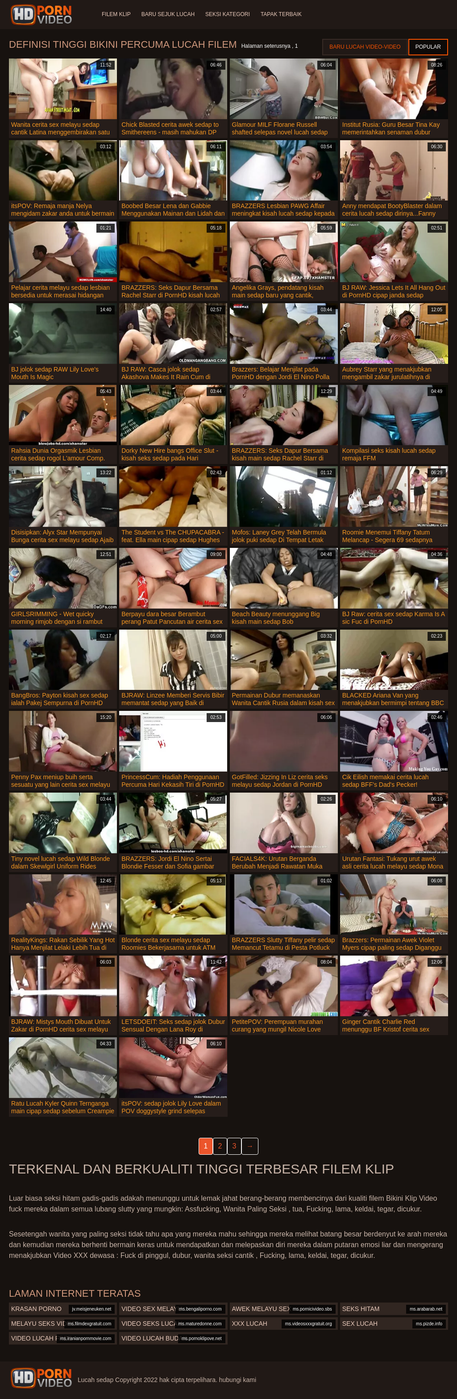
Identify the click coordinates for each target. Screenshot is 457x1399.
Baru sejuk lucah (168, 14)
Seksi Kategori (227, 14)
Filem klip (116, 14)
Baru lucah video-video (364, 47)
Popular (428, 47)
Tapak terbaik (281, 14)
